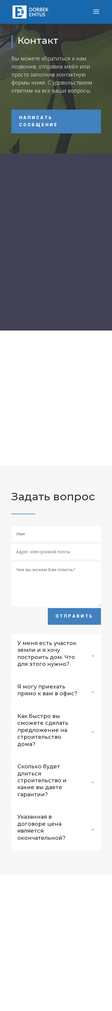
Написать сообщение (38, 121)
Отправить (74, 616)
